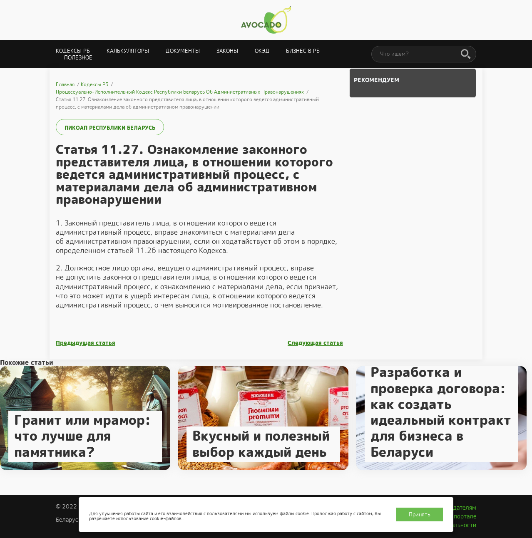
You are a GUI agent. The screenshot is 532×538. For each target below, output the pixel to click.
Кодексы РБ (73, 51)
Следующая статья (315, 343)
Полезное (78, 58)
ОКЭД (262, 51)
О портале (462, 516)
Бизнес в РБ (303, 51)
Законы (227, 51)
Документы (183, 51)
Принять (419, 514)
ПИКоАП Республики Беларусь (110, 128)
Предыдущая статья (85, 343)
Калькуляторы (128, 51)
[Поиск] (466, 54)
